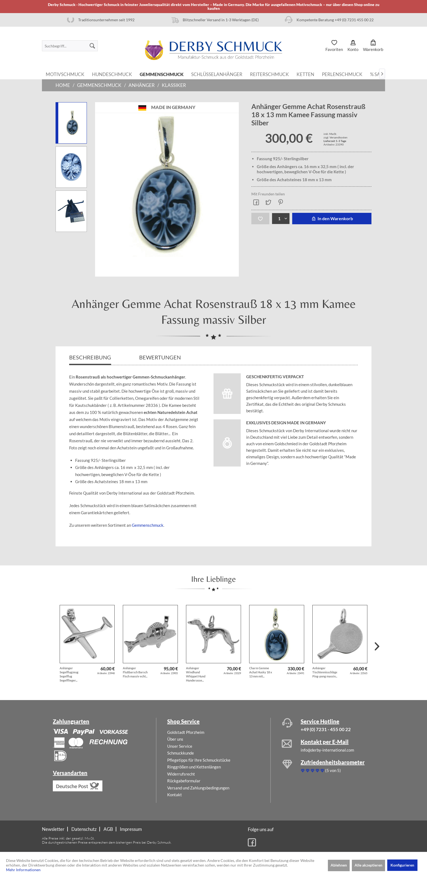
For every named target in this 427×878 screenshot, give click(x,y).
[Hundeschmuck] (112, 73)
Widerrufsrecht (181, 773)
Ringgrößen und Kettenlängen (194, 766)
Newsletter (53, 829)
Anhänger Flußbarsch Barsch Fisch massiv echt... (135, 672)
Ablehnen (339, 865)
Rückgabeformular (183, 780)
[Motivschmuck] (65, 73)
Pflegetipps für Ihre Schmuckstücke (198, 760)
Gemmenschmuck (147, 525)
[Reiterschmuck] (269, 73)
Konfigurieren (402, 865)
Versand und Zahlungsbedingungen (198, 787)
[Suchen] (92, 45)
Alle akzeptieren (368, 865)
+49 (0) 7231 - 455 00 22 (326, 729)
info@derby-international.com (327, 749)
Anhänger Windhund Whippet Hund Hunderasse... (195, 674)
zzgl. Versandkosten (335, 137)
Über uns (175, 739)
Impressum (131, 829)
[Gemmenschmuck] (161, 73)
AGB (108, 829)
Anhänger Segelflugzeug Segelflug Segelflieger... (69, 674)
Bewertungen (160, 357)
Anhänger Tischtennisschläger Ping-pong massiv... (324, 672)
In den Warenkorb (332, 218)
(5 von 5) (321, 770)
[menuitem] (70, 45)
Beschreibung (90, 357)
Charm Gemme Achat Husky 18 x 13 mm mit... (260, 672)
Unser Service (179, 746)
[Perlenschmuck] (342, 73)
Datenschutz (84, 829)
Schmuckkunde (180, 752)
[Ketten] (305, 73)
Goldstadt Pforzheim (185, 732)
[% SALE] (377, 73)
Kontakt (174, 794)
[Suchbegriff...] (70, 45)
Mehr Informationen (23, 869)
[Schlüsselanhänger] (216, 73)
